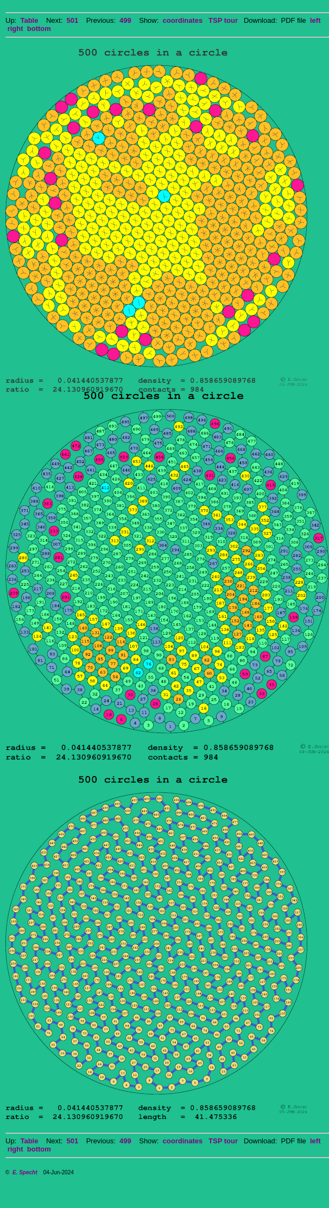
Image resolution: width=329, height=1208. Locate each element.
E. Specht (24, 1172)
